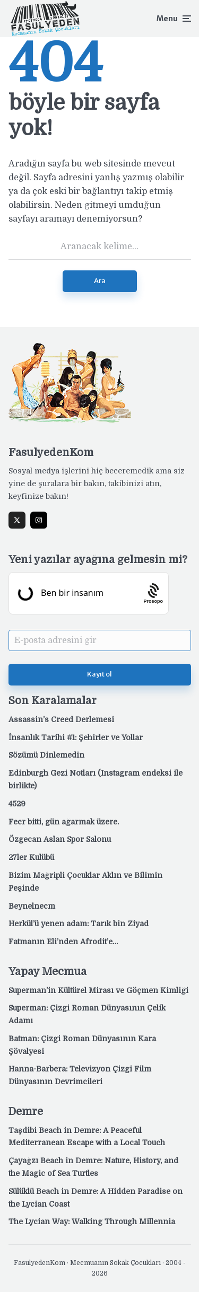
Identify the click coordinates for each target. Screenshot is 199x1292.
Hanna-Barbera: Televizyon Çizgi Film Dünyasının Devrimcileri (79, 1075)
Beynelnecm (31, 906)
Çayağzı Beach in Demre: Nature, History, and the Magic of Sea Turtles (93, 1166)
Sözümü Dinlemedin (46, 755)
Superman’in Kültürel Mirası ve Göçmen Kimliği (98, 990)
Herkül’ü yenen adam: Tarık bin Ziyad (78, 923)
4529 (16, 803)
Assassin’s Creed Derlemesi (61, 719)
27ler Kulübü (31, 857)
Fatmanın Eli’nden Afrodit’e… (63, 941)
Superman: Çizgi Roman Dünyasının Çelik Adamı (87, 1014)
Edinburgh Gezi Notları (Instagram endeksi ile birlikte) (95, 779)
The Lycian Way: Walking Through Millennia (91, 1221)
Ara (100, 280)
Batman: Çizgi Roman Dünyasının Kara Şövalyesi (82, 1045)
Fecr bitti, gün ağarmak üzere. (63, 822)
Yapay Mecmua (47, 971)
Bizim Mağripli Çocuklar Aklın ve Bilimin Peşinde (85, 881)
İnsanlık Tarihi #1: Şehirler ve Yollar (75, 737)
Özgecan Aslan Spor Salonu (59, 839)
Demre (25, 1111)
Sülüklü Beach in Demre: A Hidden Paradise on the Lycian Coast (95, 1197)
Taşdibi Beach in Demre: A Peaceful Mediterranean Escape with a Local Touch (86, 1136)
